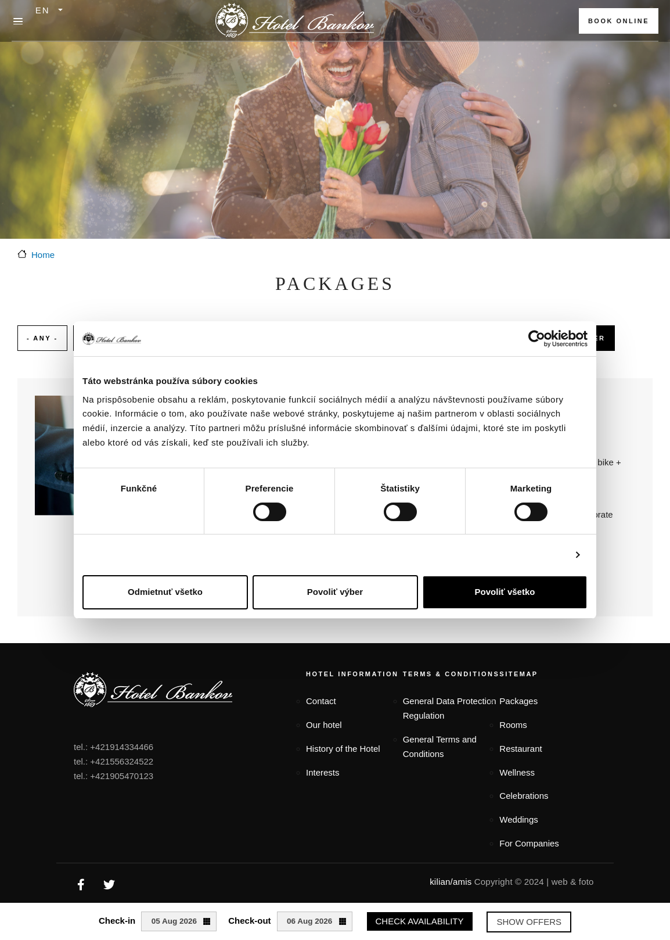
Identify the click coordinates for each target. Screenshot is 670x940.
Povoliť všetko (505, 592)
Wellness (517, 772)
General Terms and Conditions (440, 746)
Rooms (513, 725)
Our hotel (324, 725)
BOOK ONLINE (618, 20)
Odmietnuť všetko (165, 592)
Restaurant (520, 749)
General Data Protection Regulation (449, 708)
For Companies (529, 843)
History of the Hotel (343, 749)
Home (43, 255)
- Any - (42, 338)
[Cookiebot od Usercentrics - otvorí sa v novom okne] (537, 338)
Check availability (420, 921)
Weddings (518, 819)
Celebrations (523, 796)
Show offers (528, 922)
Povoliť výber (335, 592)
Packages (518, 701)
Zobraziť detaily (532, 554)
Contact (321, 701)
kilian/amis (450, 882)
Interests (323, 772)
